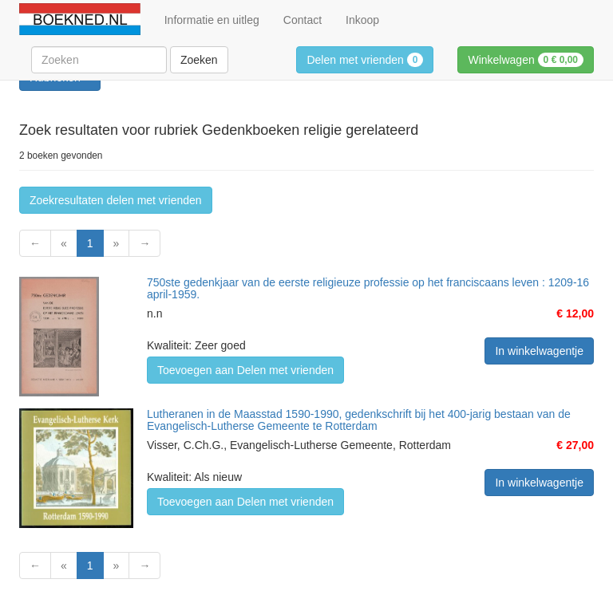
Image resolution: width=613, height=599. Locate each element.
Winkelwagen (525, 60)
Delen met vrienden (364, 60)
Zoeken (199, 59)
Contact (302, 20)
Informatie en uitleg (211, 20)
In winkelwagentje (539, 351)
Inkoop (362, 20)
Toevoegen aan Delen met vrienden (245, 370)
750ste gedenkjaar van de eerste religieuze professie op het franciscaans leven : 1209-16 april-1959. (368, 288)
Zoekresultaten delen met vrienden (116, 200)
